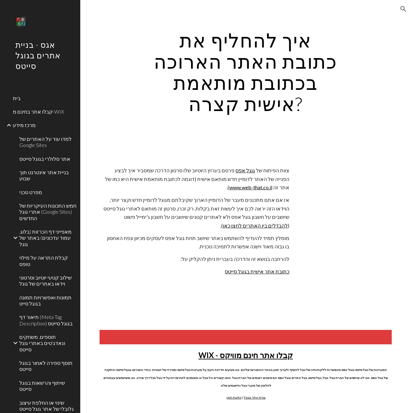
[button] (403, 9)
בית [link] (17, 98)
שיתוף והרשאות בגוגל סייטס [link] (42, 386)
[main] (245, 72)
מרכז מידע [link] (24, 125)
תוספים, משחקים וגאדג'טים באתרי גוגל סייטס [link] (42, 343)
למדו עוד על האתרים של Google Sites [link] (45, 142)
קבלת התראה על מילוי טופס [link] (43, 260)
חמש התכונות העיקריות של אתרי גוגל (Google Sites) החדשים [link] (47, 211)
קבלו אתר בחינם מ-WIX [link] (38, 111)
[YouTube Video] (345, 202)
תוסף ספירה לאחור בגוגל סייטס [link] (46, 366)
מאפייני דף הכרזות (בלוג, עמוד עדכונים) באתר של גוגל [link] (45, 237)
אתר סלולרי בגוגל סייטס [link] (44, 159)
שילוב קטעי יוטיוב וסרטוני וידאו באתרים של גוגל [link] (45, 280)
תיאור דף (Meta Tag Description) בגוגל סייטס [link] (46, 320)
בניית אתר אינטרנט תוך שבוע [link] (44, 175)
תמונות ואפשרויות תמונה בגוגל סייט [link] (45, 300)
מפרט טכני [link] (30, 192)
